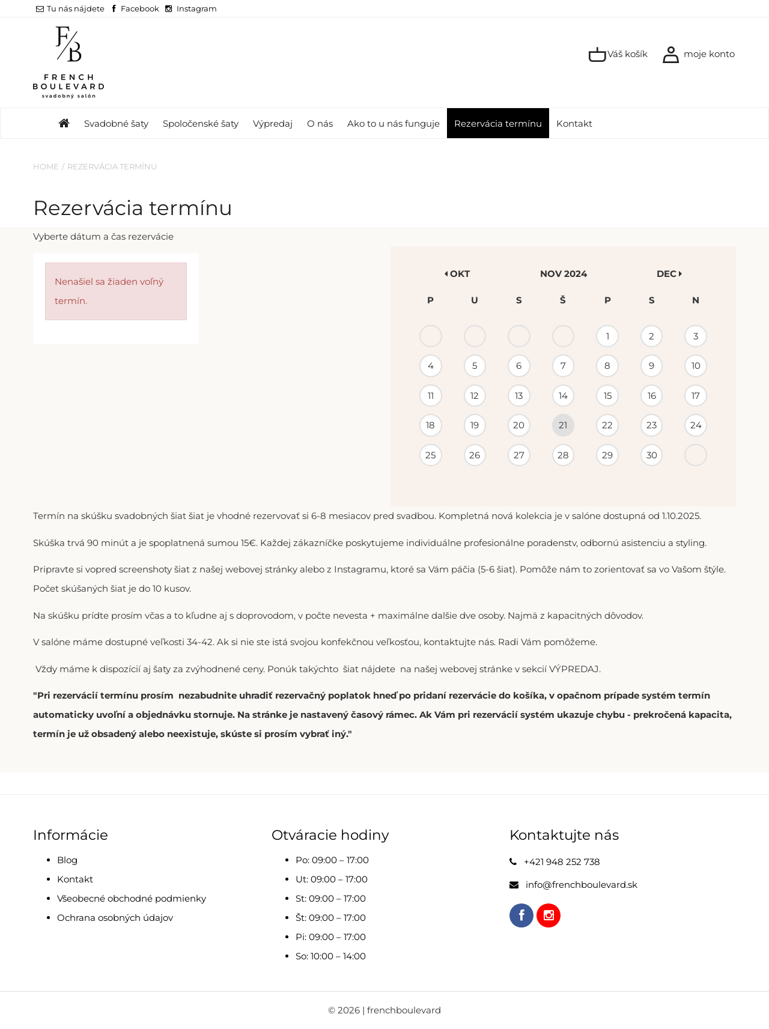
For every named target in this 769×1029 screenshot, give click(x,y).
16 (652, 395)
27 (519, 455)
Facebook (140, 8)
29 (607, 455)
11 (431, 395)
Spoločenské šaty (201, 123)
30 (651, 455)
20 (518, 425)
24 (696, 425)
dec (669, 273)
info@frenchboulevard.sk (581, 884)
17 (695, 395)
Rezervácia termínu (498, 123)
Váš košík (618, 54)
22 (607, 425)
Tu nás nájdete (70, 8)
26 (474, 455)
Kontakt (574, 123)
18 (430, 425)
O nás (320, 123)
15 (608, 395)
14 (563, 395)
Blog (67, 860)
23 (651, 425)
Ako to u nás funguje (393, 123)
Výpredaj (273, 123)
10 (696, 365)
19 (474, 425)
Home (46, 166)
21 (563, 425)
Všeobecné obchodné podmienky (131, 898)
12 (474, 395)
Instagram (197, 8)
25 (430, 455)
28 (563, 455)
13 (519, 395)
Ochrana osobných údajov (115, 917)
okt (457, 273)
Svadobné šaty (116, 123)
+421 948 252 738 (562, 861)
